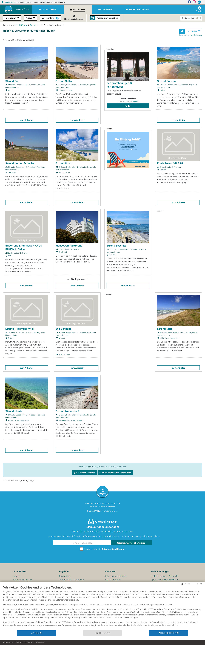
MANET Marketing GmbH (106, 511)
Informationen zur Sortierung (190, 35)
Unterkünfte (19, 571)
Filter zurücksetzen (84, 472)
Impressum (8, 642)
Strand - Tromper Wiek (19, 328)
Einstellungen (102, 633)
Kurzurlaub (64, 576)
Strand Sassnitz (116, 245)
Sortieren (192, 31)
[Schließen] (201, 584)
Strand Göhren (166, 81)
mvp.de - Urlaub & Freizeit (102, 506)
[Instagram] (194, 2)
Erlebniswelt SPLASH (170, 163)
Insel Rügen (53, 2)
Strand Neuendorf (67, 411)
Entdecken (35, 25)
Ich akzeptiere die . (102, 549)
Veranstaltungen (159, 571)
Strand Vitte (165, 328)
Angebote (63, 571)
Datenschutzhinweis (23, 642)
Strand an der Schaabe (19, 163)
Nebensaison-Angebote (71, 579)
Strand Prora (64, 163)
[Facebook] (189, 2)
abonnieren (131, 542)
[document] (102, 608)
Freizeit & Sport (112, 579)
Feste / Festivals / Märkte (164, 576)
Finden (127, 106)
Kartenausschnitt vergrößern (115, 472)
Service (199, 9)
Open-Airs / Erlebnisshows (164, 579)
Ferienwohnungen (22, 579)
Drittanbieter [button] (39, 642)
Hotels (15, 576)
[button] (24, 8)
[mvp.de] (199, 2)
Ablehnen (36, 633)
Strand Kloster (14, 411)
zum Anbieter (26, 120)
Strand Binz (12, 81)
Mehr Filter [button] (50, 18)
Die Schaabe (64, 328)
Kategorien (11, 18)
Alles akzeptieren (169, 633)
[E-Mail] (82, 542)
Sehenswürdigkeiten (115, 576)
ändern (135, 101)
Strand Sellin (64, 81)
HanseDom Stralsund (69, 245)
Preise (29, 18)
